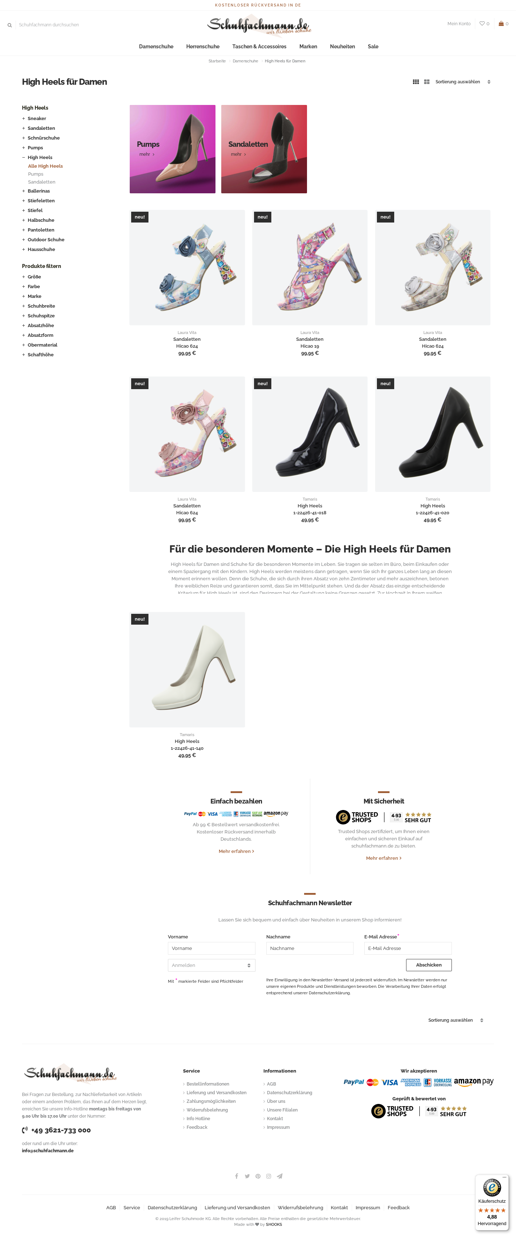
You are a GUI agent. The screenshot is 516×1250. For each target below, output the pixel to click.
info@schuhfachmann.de (48, 1150)
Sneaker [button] (37, 118)
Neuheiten (336, 46)
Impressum (278, 1127)
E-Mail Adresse (380, 936)
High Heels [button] (40, 157)
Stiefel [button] (35, 210)
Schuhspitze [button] (41, 315)
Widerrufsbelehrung (207, 1110)
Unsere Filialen (282, 1110)
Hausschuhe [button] (41, 249)
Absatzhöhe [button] (41, 325)
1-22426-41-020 (432, 512)
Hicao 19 (310, 346)
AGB (271, 1084)
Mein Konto (459, 23)
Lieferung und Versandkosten (216, 1092)
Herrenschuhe (207, 46)
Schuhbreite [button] (41, 306)
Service (132, 1207)
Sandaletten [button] (41, 128)
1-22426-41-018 (309, 512)
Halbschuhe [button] (41, 220)
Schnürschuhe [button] (44, 138)
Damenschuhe (163, 46)
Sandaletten (41, 182)
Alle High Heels (45, 166)
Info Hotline (198, 1118)
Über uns (276, 1101)
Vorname (178, 936)
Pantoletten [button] (41, 230)
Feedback (197, 1127)
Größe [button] (34, 277)
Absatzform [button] (40, 335)
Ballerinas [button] (39, 191)
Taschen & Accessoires (259, 46)
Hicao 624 (187, 346)
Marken (304, 46)
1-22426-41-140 (187, 748)
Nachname (278, 936)
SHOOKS (274, 1224)
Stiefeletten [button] (41, 200)
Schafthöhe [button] (41, 354)
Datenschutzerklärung (289, 1092)
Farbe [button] (34, 286)
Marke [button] (34, 296)
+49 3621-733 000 (56, 1130)
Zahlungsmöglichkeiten (211, 1101)
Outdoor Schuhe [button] (46, 239)
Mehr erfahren (235, 851)
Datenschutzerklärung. (330, 993)
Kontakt (275, 1118)
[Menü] (504, 1179)
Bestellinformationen (208, 1084)
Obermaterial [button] (42, 345)
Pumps (35, 174)
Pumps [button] (35, 147)
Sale (364, 46)
